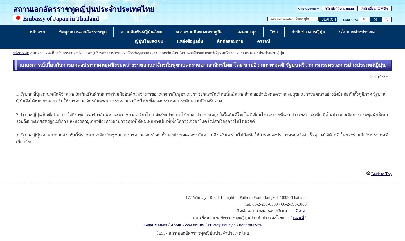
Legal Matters (155, 225)
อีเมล (300, 211)
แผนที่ (298, 217)
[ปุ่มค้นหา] (329, 19)
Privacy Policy (220, 225)
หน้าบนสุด (21, 53)
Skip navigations (309, 8)
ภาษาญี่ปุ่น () (374, 8)
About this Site (249, 225)
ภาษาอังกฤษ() (339, 8)
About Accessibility (187, 225)
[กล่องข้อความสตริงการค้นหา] (293, 19)
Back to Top (381, 174)
